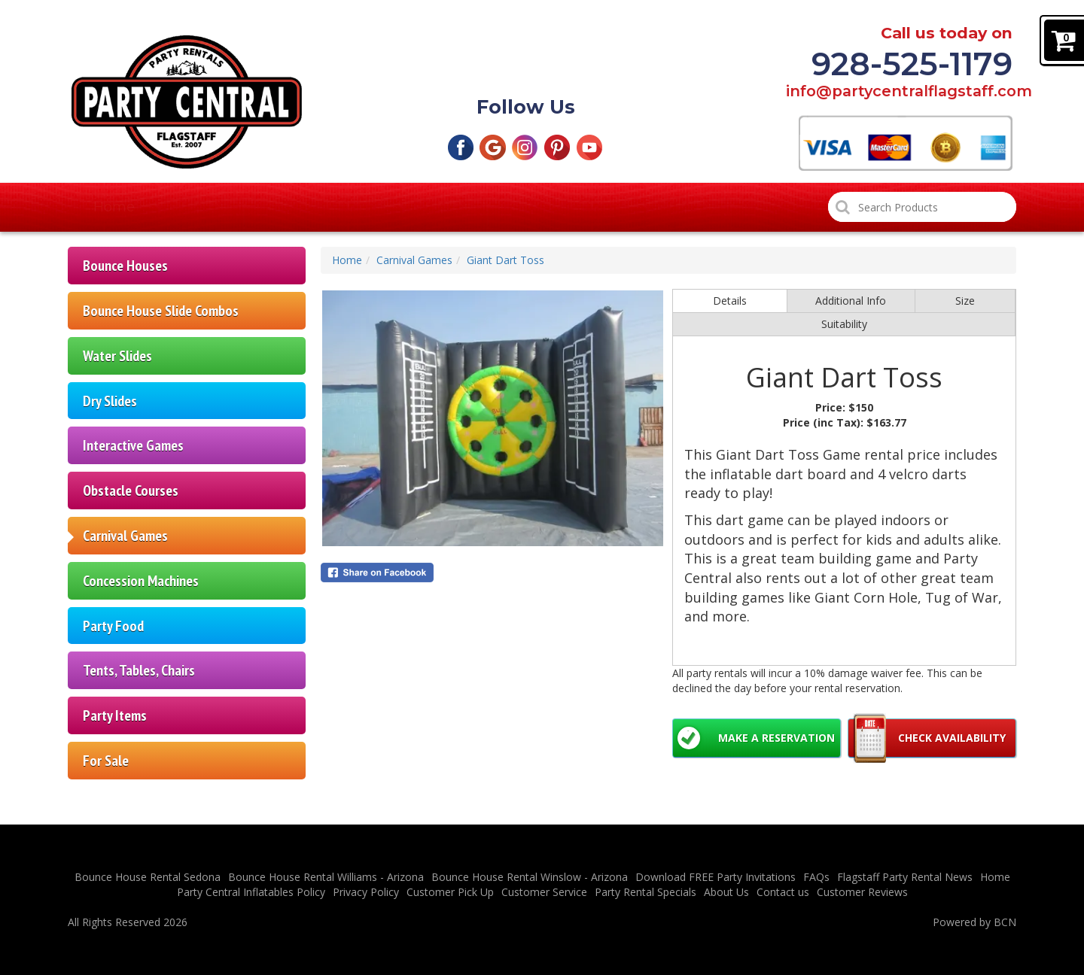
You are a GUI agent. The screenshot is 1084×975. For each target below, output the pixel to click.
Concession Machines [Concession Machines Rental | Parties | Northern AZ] (141, 580)
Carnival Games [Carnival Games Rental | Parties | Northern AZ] (125, 535)
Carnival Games (414, 260)
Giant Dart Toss (505, 260)
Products (221, 207)
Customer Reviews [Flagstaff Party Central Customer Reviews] (738, 207)
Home (347, 260)
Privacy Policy (366, 892)
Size (965, 300)
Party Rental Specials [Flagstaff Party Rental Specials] (553, 207)
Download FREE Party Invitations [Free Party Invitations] (715, 877)
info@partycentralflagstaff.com (899, 91)
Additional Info (850, 300)
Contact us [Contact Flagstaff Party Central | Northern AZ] (783, 892)
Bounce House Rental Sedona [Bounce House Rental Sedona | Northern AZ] (148, 877)
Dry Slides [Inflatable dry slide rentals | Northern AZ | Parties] (110, 400)
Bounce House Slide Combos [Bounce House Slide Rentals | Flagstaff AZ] (161, 310)
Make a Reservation (776, 737)
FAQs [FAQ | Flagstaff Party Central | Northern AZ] (816, 877)
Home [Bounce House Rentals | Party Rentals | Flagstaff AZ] (114, 207)
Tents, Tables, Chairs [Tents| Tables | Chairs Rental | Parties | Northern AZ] (139, 670)
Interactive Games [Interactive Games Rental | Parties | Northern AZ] (133, 445)
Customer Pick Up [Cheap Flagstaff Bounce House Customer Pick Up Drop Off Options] (369, 207)
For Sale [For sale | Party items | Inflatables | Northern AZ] (106, 760)
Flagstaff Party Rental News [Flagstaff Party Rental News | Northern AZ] (905, 877)
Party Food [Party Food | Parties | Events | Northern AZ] (113, 625)
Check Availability (952, 737)
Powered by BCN (974, 922)
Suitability (844, 324)
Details (730, 300)
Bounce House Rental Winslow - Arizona (529, 877)
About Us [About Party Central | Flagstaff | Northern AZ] (726, 892)
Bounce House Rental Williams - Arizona (326, 877)
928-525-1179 (911, 64)
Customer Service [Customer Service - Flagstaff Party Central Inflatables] (544, 892)
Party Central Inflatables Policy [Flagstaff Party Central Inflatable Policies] (251, 892)
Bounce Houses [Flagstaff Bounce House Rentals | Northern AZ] (125, 265)
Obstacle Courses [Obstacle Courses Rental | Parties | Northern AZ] (130, 490)
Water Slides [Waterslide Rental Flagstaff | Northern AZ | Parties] (117, 355)
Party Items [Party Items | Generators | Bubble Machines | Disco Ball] (115, 715)
